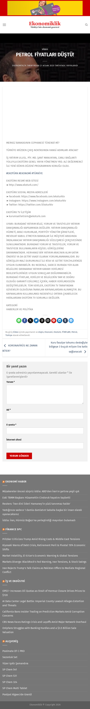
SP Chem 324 (9, 682)
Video (45, 49)
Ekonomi (49, 332)
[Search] (86, 25)
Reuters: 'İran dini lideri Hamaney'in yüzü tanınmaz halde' (36, 503)
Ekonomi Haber (16, 481)
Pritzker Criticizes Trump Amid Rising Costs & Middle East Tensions (41, 539)
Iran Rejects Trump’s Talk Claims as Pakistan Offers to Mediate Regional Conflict (43, 570)
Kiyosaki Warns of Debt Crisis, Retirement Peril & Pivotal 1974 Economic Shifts (44, 547)
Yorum (10, 382)
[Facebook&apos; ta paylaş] (24, 320)
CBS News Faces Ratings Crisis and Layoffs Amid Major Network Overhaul (44, 621)
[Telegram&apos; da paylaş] (71, 320)
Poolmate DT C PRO (13, 651)
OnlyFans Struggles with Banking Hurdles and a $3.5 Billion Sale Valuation (39, 630)
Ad (8, 409)
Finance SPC (13, 529)
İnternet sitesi (13, 439)
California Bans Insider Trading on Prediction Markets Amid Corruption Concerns (43, 613)
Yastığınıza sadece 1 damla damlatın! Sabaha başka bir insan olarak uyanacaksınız (42, 512)
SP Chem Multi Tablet (14, 688)
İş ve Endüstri (15, 581)
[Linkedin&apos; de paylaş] (59, 320)
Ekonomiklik (19, 65)
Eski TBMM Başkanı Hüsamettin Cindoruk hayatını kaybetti (36, 497)
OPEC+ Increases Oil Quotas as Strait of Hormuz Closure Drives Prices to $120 (43, 593)
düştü (41, 332)
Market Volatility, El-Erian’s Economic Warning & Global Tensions (40, 555)
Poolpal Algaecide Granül (17, 694)
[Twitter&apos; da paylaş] (36, 320)
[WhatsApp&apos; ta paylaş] (19, 320)
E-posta (11, 424)
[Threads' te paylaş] (42, 320)
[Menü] (4, 25)
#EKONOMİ (25, 173)
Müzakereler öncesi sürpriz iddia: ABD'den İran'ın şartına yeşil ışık (40, 491)
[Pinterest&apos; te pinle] (53, 320)
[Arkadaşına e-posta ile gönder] (48, 320)
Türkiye (8, 335)
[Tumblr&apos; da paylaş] (65, 320)
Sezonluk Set (9, 657)
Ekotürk (57, 332)
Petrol (74, 332)
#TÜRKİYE (37, 173)
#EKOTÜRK (12, 173)
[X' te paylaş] (30, 320)
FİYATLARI (66, 332)
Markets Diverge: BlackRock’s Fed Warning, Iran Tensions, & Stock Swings (44, 561)
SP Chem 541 (9, 669)
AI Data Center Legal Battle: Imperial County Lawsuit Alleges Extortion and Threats (43, 603)
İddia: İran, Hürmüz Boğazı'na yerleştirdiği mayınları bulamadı (39, 520)
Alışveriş (11, 641)
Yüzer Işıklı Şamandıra (15, 663)
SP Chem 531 (9, 675)
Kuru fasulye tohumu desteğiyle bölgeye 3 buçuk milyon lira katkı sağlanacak (68, 347)
